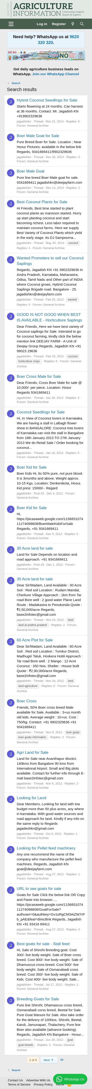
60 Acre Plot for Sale (35, 640)
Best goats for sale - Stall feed (43, 944)
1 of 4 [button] (33, 1060)
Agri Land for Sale (32, 752)
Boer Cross (27, 701)
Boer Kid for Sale (32, 467)
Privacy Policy (43, 1084)
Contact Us (15, 1080)
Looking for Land (31, 798)
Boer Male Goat (30, 171)
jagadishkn (24, 121)
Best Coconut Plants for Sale (42, 202)
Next (49, 1060)
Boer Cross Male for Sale (39, 376)
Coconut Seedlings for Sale (41, 412)
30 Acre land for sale (35, 548)
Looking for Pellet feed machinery (46, 848)
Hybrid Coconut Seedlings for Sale (47, 100)
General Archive (38, 125)
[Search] (81, 24)
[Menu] (11, 24)
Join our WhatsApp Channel (55, 74)
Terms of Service (19, 1084)
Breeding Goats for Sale (38, 999)
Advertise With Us (38, 1080)
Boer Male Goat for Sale (38, 136)
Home (60, 1084)
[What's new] (72, 24)
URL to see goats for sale (39, 888)
